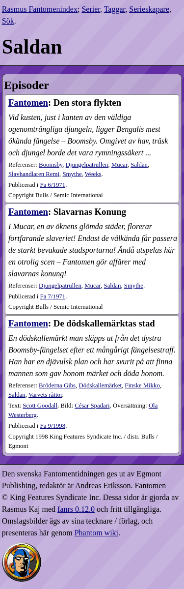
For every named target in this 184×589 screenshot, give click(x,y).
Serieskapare (149, 9)
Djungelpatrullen (87, 164)
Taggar (115, 9)
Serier (90, 9)
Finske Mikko (142, 385)
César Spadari (92, 405)
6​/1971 (53, 184)
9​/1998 (53, 425)
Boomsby (50, 164)
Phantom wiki (96, 533)
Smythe (71, 174)
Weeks (93, 174)
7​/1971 (53, 296)
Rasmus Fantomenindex (40, 9)
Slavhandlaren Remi (33, 174)
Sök (8, 21)
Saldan (139, 164)
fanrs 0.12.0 (76, 509)
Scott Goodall (40, 405)
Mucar (119, 164)
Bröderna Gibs (57, 385)
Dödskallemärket (100, 385)
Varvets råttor (45, 394)
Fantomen (28, 102)
